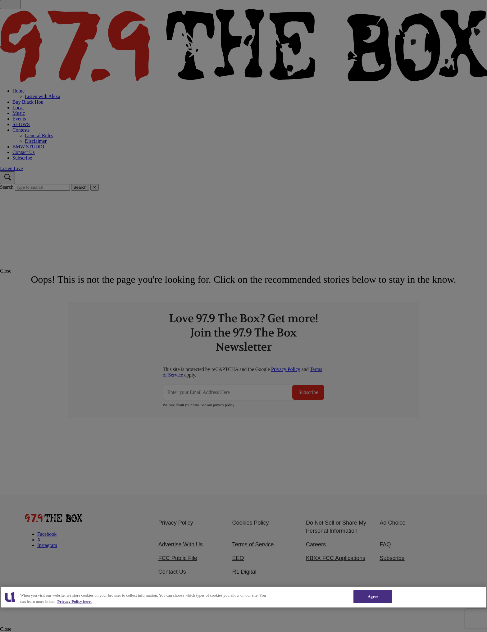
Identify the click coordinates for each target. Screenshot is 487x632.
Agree (373, 596)
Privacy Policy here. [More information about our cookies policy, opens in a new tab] (74, 601)
